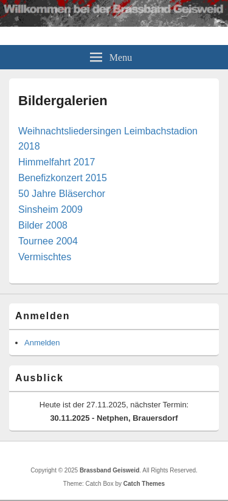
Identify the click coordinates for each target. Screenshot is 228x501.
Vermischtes (44, 257)
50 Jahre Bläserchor (61, 193)
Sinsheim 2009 (50, 209)
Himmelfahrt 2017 (56, 162)
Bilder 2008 (42, 225)
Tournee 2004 (48, 241)
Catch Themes (144, 483)
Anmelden (42, 342)
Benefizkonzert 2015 (62, 178)
